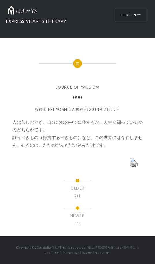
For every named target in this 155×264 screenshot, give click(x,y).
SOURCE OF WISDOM (78, 87)
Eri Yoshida (61, 109)
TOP (56, 252)
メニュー (133, 15)
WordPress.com (98, 252)
